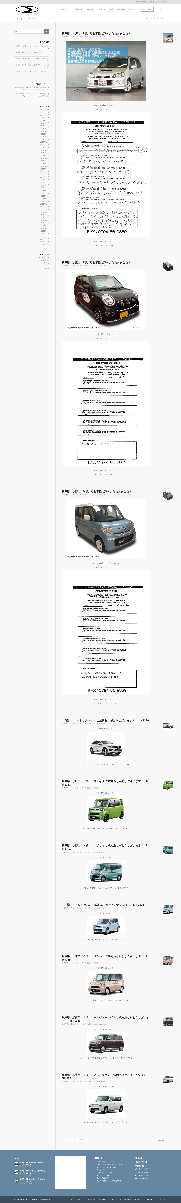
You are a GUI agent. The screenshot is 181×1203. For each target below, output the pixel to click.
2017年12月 (44, 139)
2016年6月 (45, 188)
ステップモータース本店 (106, 1162)
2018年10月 (44, 115)
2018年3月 (45, 131)
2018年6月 (45, 123)
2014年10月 (44, 242)
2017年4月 (45, 161)
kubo (103, 37)
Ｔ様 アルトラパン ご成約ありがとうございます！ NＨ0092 (103, 904)
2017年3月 (45, 164)
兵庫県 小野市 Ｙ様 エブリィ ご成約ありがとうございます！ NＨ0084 (105, 847)
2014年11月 (44, 239)
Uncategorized (44, 258)
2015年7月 (45, 217)
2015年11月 (44, 207)
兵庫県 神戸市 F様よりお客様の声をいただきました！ (96, 33)
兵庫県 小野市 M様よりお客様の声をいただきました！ (97, 491)
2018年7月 (45, 120)
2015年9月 (45, 212)
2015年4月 (45, 226)
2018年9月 (45, 118)
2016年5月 (45, 191)
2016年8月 (45, 182)
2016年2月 (45, 199)
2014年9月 (45, 244)
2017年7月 (45, 153)
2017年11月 (44, 142)
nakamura (102, 724)
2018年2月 (45, 134)
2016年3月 (45, 196)
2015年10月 (44, 209)
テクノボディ (101, 1170)
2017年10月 (44, 145)
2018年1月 (45, 137)
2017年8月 (45, 150)
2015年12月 (44, 204)
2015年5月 (45, 223)
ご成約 (89, 724)
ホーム (154, 18)
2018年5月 (45, 126)
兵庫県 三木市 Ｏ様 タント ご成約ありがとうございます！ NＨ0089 (105, 957)
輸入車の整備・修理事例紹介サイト (110, 1181)
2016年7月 (45, 185)
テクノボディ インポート (106, 1173)
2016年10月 (44, 177)
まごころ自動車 (102, 1178)
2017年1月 (45, 169)
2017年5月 (45, 158)
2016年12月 (44, 172)
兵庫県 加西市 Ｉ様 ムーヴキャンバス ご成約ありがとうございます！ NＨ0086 (105, 1019)
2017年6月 (45, 155)
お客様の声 (90, 37)
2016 (159, 18)
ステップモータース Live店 (106, 1167)
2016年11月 (44, 174)
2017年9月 (45, 147)
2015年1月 (45, 234)
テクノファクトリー (104, 1175)
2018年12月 (44, 110)
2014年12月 (44, 236)
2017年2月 (45, 166)
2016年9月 (45, 180)
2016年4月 (45, 193)
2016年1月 (45, 201)
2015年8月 (45, 215)
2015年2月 (45, 231)
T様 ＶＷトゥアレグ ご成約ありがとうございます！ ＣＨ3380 (105, 720)
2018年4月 (45, 129)
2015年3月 (45, 228)
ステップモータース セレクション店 (110, 1165)
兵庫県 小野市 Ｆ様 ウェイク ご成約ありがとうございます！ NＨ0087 (105, 782)
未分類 (46, 268)
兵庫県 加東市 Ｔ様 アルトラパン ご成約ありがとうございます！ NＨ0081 (107, 1076)
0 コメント (74, 37)
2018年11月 (44, 112)
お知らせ (46, 263)
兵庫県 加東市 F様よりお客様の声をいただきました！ (96, 262)
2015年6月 (45, 220)
